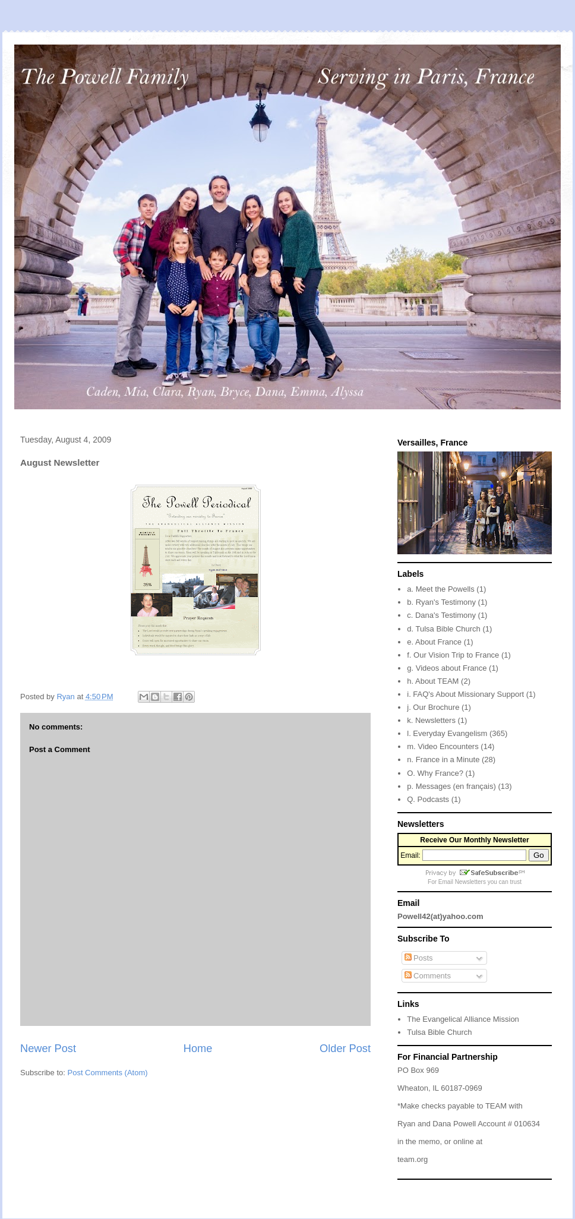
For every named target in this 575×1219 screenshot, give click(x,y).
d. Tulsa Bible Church (444, 628)
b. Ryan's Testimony (441, 602)
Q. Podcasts (428, 799)
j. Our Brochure (433, 707)
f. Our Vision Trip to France (453, 654)
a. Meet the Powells (440, 589)
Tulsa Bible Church (439, 1032)
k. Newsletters (431, 720)
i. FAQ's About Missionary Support (465, 694)
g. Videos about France (446, 668)
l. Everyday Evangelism (447, 733)
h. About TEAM (433, 681)
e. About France (434, 641)
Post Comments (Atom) (108, 1072)
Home (198, 1048)
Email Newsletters (462, 882)
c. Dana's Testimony (441, 615)
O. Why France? (435, 773)
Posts (419, 957)
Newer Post (48, 1048)
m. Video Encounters (442, 746)
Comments (428, 975)
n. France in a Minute (443, 759)
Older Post (345, 1048)
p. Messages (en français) (451, 786)
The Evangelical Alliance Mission (463, 1019)
